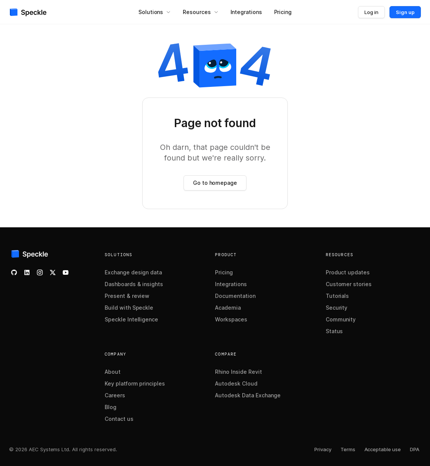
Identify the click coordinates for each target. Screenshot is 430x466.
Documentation (235, 296)
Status (334, 331)
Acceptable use (382, 449)
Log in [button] (371, 12)
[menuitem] (154, 12)
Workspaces (231, 319)
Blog (110, 407)
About (113, 371)
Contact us (119, 419)
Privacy (322, 449)
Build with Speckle (129, 307)
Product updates (348, 272)
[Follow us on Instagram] (39, 272)
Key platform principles (135, 383)
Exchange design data (133, 272)
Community (341, 319)
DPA (414, 449)
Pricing (224, 272)
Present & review (127, 296)
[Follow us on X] (52, 272)
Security (337, 307)
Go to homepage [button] (215, 182)
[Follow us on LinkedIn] (27, 272)
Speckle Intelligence (131, 319)
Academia (228, 307)
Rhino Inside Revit (238, 371)
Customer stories (349, 284)
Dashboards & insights (134, 284)
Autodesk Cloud (236, 383)
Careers (115, 395)
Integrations (231, 284)
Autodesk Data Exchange (247, 395)
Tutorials (337, 296)
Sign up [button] (405, 12)
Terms (348, 449)
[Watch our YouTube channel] (65, 272)
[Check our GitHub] (14, 272)
